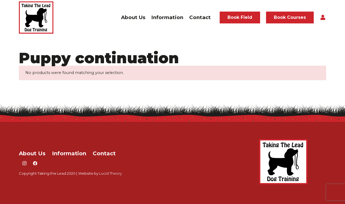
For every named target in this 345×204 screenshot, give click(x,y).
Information (69, 153)
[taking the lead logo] (36, 17)
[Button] (323, 17)
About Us (32, 153)
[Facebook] (35, 163)
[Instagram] (24, 163)
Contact (104, 153)
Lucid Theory (110, 173)
